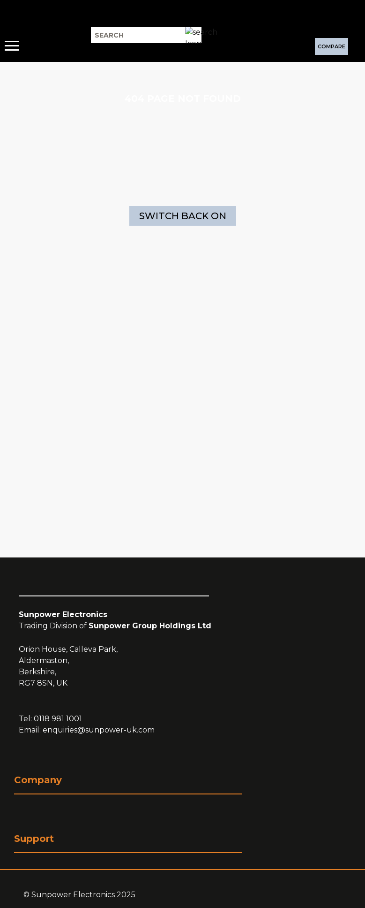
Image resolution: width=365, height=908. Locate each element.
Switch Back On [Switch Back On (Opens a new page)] (182, 215)
